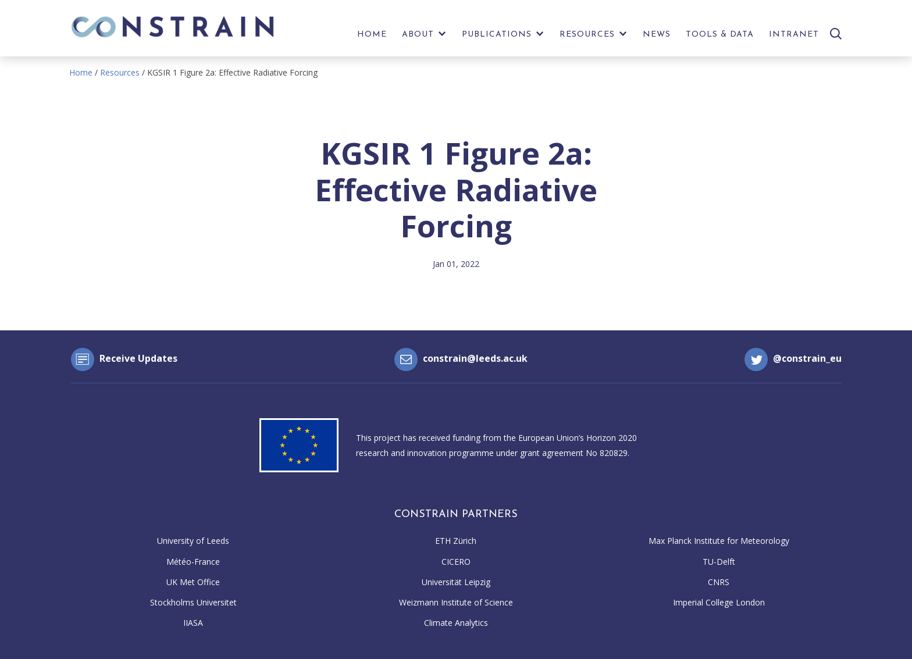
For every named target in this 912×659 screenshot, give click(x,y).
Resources (587, 34)
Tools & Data (720, 34)
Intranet (794, 34)
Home (372, 34)
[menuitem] (372, 37)
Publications (497, 34)
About (418, 34)
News (657, 34)
